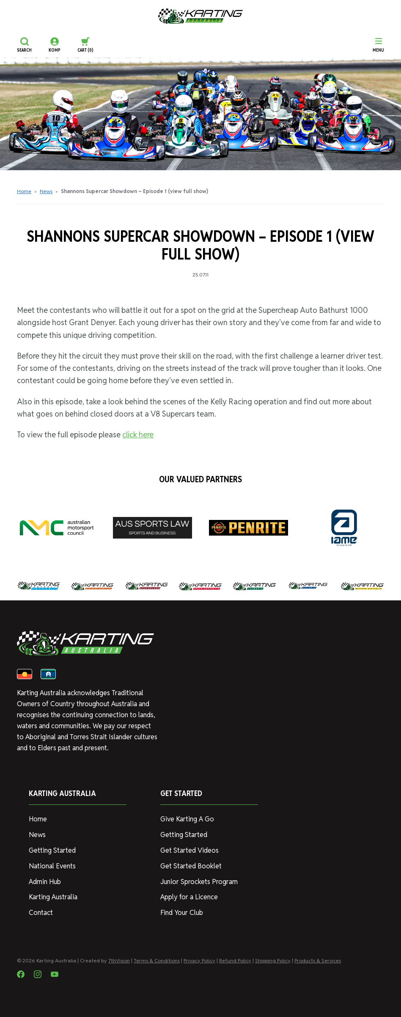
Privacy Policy (199, 960)
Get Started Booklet (191, 866)
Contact (41, 912)
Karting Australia (53, 897)
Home (24, 191)
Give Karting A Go (187, 819)
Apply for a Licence (189, 897)
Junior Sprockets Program (199, 881)
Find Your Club (181, 912)
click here (138, 434)
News (46, 191)
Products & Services (317, 960)
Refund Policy (235, 960)
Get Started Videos (189, 850)
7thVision (119, 960)
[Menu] (378, 45)
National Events (52, 866)
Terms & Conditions (157, 960)
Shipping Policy (273, 960)
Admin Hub (45, 881)
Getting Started (52, 850)
